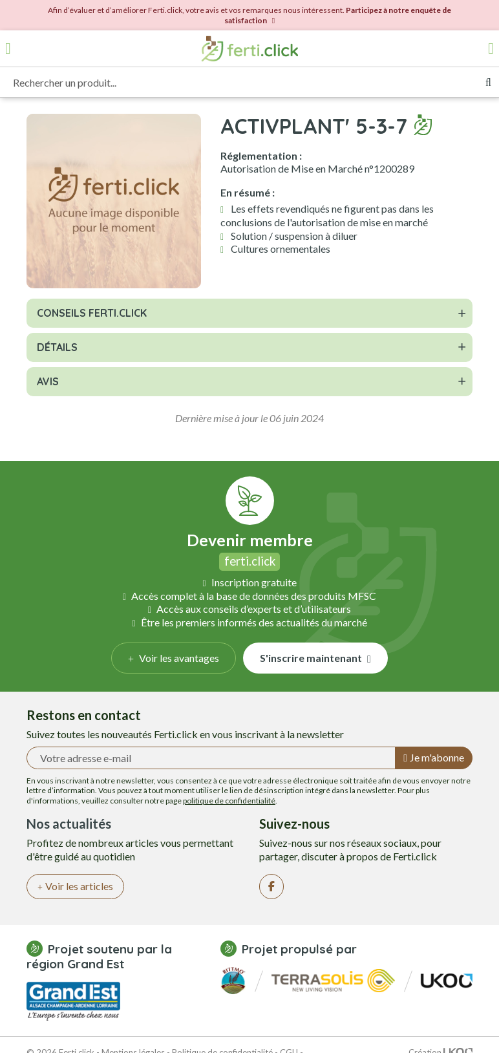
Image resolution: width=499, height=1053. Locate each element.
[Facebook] (271, 886)
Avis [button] (48, 381)
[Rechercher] (488, 82)
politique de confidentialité (229, 800)
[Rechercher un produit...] (239, 82)
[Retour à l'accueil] (249, 48)
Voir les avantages (173, 658)
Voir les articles (75, 886)
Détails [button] (57, 347)
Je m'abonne (433, 757)
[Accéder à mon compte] (491, 48)
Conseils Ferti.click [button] (92, 312)
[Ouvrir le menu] (8, 48)
